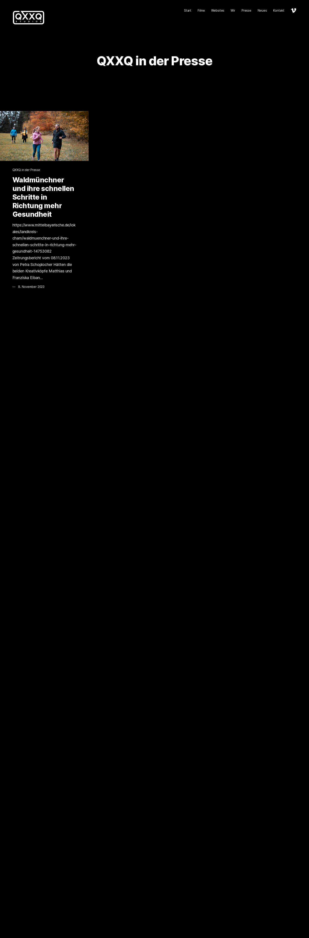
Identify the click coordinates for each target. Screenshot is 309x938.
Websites (217, 10)
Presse (246, 10)
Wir (233, 10)
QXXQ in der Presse (26, 170)
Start (187, 10)
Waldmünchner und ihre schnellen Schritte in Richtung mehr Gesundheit (43, 197)
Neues (262, 10)
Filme (201, 10)
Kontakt (278, 10)
